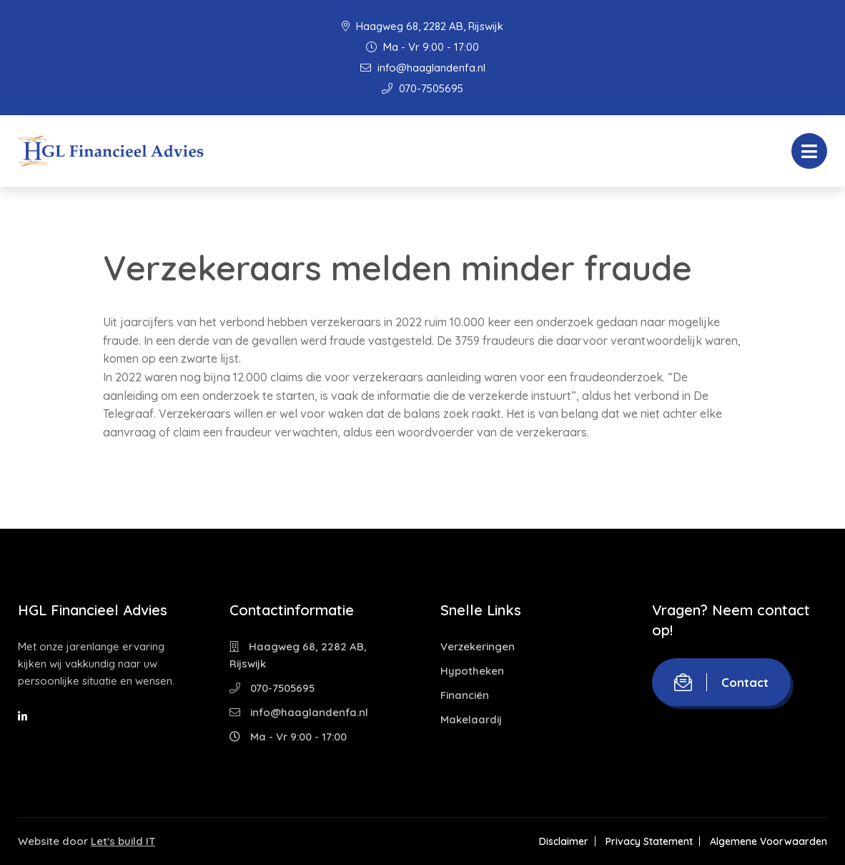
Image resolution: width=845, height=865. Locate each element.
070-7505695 (422, 88)
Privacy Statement (649, 841)
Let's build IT (123, 841)
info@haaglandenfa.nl (422, 67)
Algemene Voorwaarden (768, 841)
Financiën (464, 695)
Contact (721, 682)
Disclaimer (563, 841)
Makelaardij (471, 719)
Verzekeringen (477, 646)
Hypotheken (472, 671)
